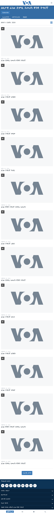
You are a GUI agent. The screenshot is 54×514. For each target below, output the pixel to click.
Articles (16, 17)
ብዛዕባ (25, 17)
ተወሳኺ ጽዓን (27, 473)
